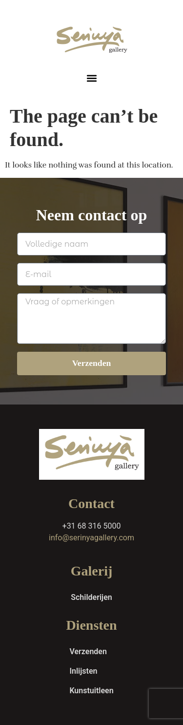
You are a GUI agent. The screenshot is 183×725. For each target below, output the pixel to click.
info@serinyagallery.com (91, 537)
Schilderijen (91, 597)
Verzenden (87, 651)
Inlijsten (83, 671)
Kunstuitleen (91, 690)
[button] (91, 78)
